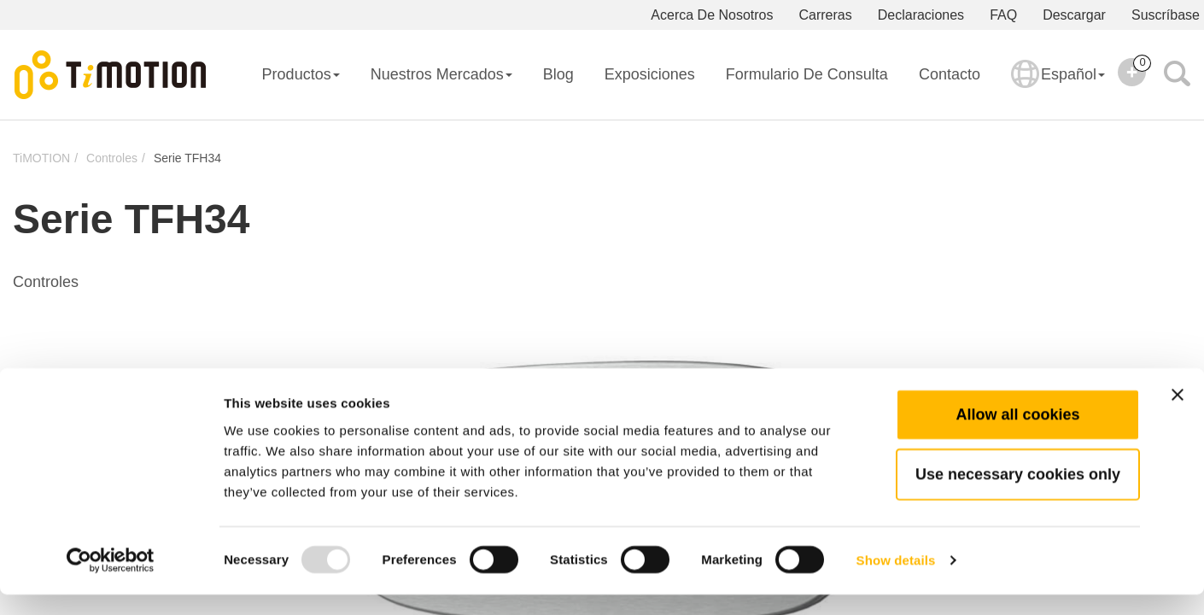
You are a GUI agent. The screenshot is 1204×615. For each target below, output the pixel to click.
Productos (301, 74)
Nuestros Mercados (441, 74)
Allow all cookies (1017, 434)
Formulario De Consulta (807, 74)
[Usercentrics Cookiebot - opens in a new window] (110, 581)
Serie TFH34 (187, 158)
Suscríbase (1165, 15)
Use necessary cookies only (1017, 494)
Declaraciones (921, 15)
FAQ (1003, 15)
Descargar (1074, 15)
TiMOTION (41, 158)
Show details (896, 581)
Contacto (949, 74)
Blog (558, 74)
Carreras (825, 15)
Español (1058, 85)
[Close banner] (1178, 415)
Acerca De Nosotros (712, 15)
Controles (111, 158)
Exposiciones (650, 74)
